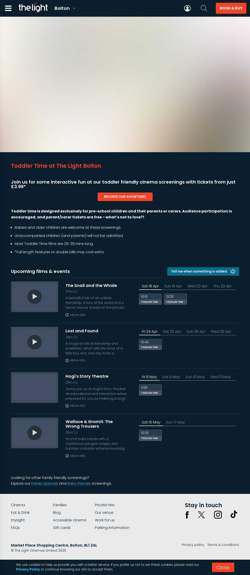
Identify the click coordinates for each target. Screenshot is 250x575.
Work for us (105, 520)
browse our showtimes (125, 196)
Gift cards (62, 527)
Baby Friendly (79, 483)
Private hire (104, 505)
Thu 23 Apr (222, 286)
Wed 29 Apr (221, 331)
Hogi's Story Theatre (87, 376)
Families (60, 505)
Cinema (18, 505)
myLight (18, 520)
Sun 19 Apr (173, 286)
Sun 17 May (175, 422)
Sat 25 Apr (172, 331)
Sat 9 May (171, 377)
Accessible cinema (69, 520)
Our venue (104, 512)
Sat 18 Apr (150, 286)
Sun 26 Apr (196, 331)
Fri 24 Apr (149, 331)
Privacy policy (193, 544)
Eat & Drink (20, 512)
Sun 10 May (195, 377)
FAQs (15, 527)
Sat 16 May (151, 422)
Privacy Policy (28, 569)
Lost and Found (82, 331)
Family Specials (44, 483)
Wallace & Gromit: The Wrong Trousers (89, 424)
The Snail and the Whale (91, 285)
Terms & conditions (223, 544)
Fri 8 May (149, 377)
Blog (57, 512)
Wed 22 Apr (197, 286)
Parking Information (112, 527)
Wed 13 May (220, 377)
